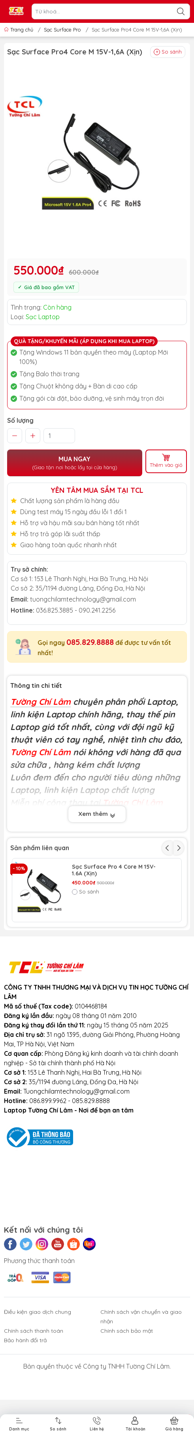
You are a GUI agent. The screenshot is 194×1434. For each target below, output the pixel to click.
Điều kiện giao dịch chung (37, 1372)
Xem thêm (97, 814)
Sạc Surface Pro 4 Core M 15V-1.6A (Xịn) (114, 870)
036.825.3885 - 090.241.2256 (75, 610)
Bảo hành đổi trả (25, 1400)
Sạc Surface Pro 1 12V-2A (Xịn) (113, 931)
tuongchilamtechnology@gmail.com (83, 599)
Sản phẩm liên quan (39, 848)
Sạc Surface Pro (62, 29)
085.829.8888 (90, 642)
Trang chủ (19, 29)
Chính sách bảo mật (126, 1391)
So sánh (168, 51)
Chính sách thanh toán (33, 1391)
